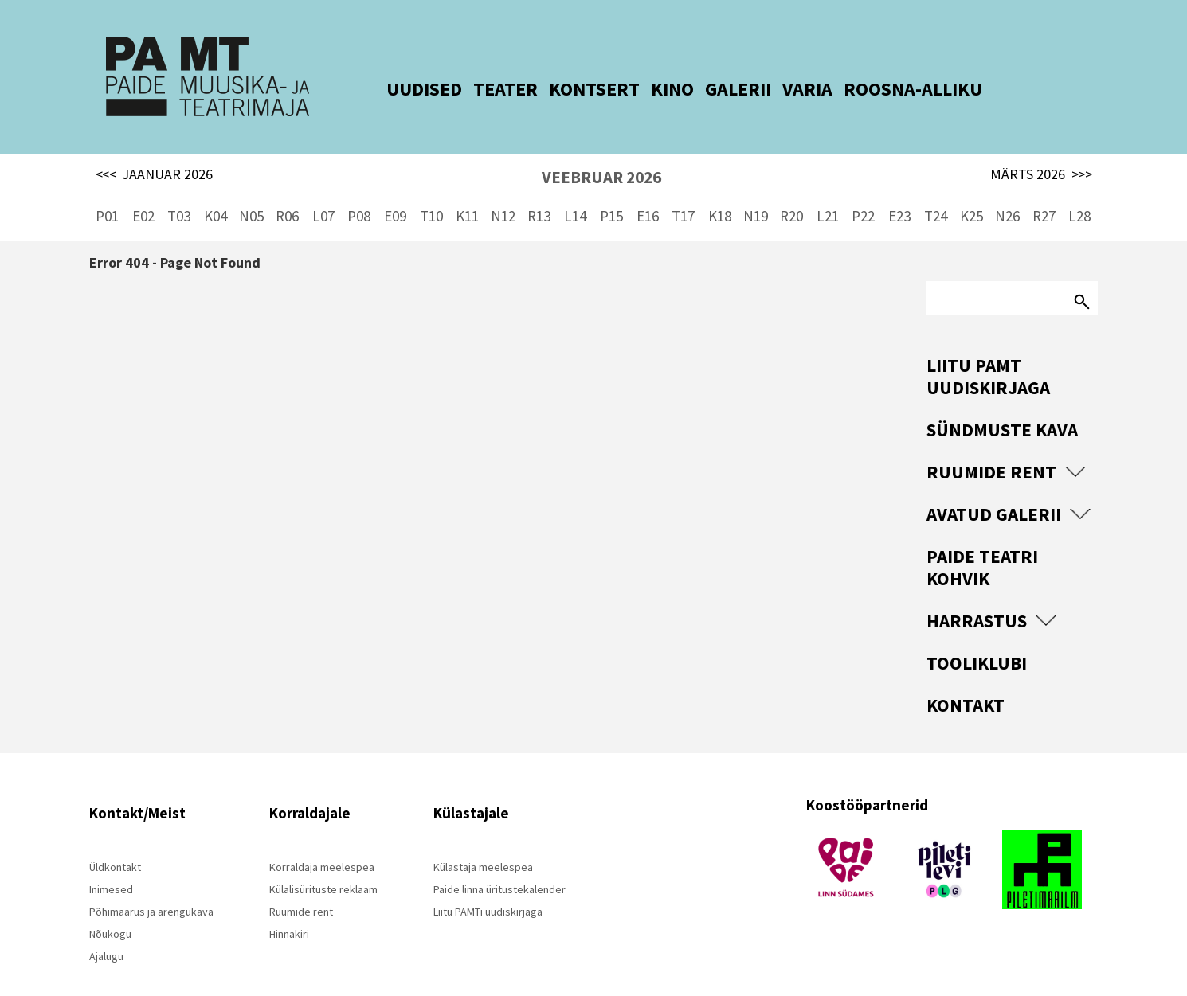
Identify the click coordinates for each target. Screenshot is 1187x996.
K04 (215, 191)
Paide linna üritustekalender (499, 864)
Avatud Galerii (993, 489)
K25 (971, 191)
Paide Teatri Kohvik (982, 542)
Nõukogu (110, 909)
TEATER (483, 88)
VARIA (785, 88)
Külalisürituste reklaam (323, 864)
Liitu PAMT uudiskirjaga (988, 351)
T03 (178, 191)
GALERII (716, 88)
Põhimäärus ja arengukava (151, 887)
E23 (899, 191)
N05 (251, 191)
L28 (1079, 191)
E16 (648, 191)
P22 (863, 191)
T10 (431, 191)
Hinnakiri (289, 909)
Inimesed (111, 864)
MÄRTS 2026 (1041, 150)
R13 (538, 191)
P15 (611, 191)
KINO (650, 88)
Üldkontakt (115, 842)
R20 (791, 191)
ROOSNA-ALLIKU (890, 88)
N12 (503, 191)
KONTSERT (572, 88)
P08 (358, 191)
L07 (323, 191)
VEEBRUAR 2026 (601, 152)
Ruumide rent (991, 447)
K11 (467, 191)
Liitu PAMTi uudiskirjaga (488, 887)
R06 (287, 191)
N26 (1007, 191)
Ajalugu (106, 931)
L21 (828, 191)
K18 (719, 191)
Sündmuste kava (1002, 404)
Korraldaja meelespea (321, 842)
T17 (683, 191)
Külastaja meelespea (483, 842)
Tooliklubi (976, 638)
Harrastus (976, 595)
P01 (107, 191)
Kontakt (965, 680)
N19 (755, 191)
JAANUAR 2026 (155, 150)
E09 (395, 191)
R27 (1044, 191)
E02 (143, 191)
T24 (935, 191)
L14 (575, 191)
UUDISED (402, 88)
